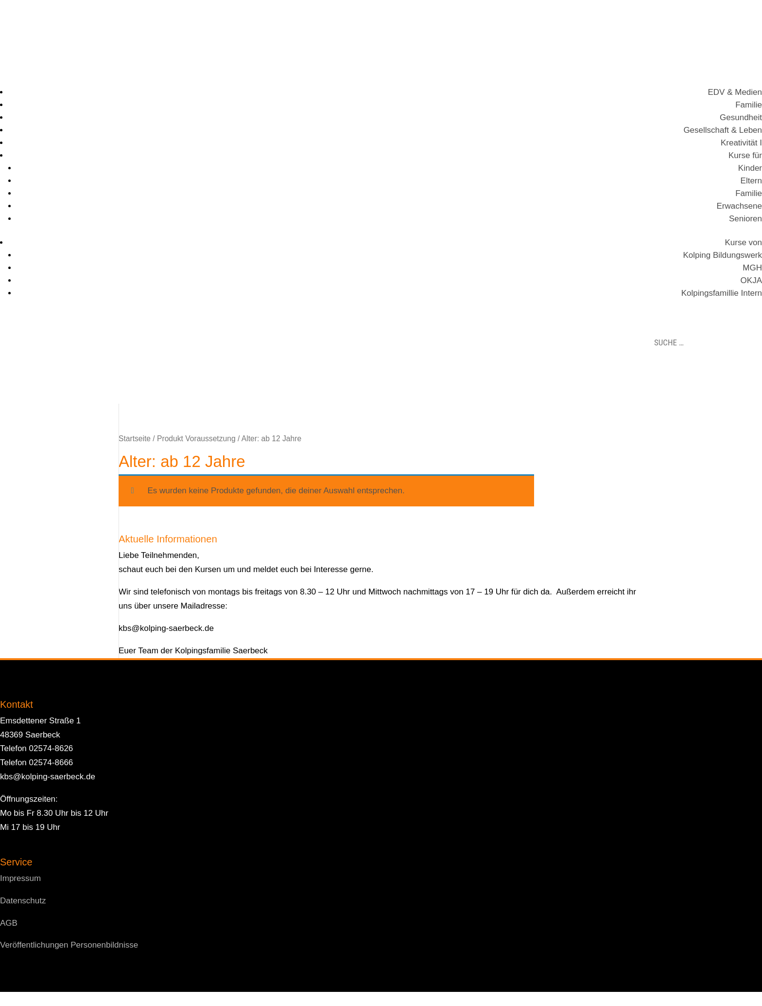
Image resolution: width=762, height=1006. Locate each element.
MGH (752, 267)
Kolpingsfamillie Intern (721, 293)
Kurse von (743, 242)
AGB (8, 923)
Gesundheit (741, 117)
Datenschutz (23, 900)
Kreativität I (741, 142)
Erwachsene (739, 206)
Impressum (20, 878)
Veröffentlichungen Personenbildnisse (69, 945)
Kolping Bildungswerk (722, 255)
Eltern (751, 180)
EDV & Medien (735, 92)
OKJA (751, 280)
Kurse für (745, 155)
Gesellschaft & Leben (722, 130)
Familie (748, 104)
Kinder (750, 168)
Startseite (135, 438)
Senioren (745, 218)
